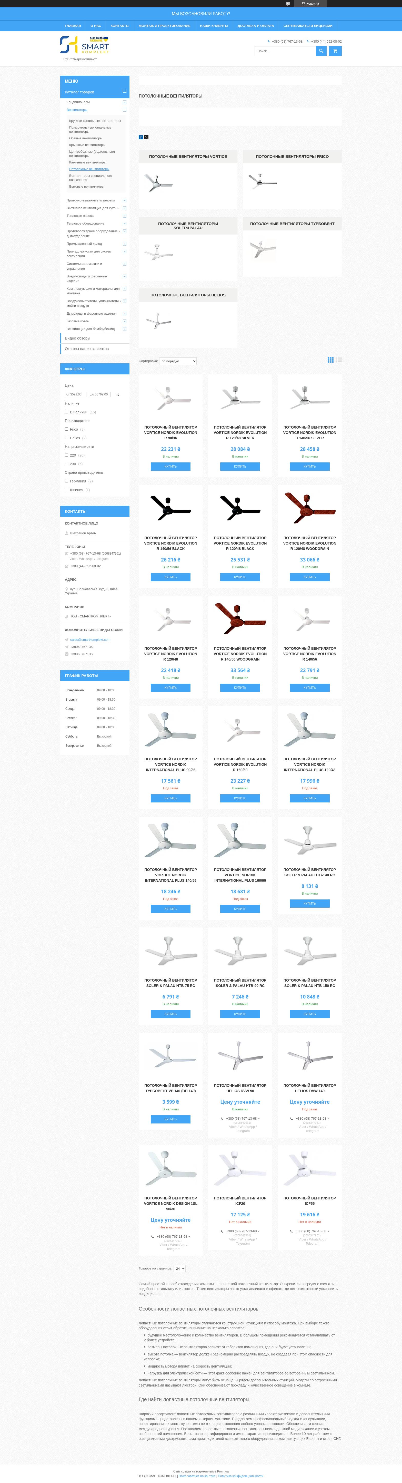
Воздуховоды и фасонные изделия (87, 278)
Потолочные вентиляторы (89, 169)
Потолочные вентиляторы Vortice (188, 156)
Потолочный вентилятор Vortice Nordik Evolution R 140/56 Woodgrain (240, 653)
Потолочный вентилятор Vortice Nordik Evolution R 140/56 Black (170, 543)
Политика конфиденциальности (240, 1476)
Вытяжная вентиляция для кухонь (93, 208)
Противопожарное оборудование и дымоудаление (93, 233)
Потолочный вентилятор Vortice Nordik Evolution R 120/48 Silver (240, 432)
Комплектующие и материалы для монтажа (93, 291)
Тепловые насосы (80, 216)
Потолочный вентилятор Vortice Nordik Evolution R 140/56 (309, 653)
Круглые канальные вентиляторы (95, 121)
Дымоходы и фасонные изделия (91, 313)
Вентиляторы (77, 110)
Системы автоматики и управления (84, 266)
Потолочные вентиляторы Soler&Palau (188, 225)
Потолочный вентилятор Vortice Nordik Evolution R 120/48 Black (240, 543)
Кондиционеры (78, 102)
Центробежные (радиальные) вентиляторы (92, 154)
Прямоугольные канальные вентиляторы (90, 129)
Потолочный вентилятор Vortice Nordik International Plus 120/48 (310, 764)
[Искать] (321, 51)
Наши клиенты (214, 26)
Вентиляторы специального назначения (90, 178)
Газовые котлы (78, 321)
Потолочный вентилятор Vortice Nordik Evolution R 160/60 (240, 764)
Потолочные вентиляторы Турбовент (292, 223)
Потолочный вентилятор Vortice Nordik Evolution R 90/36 (170, 432)
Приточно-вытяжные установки (91, 200)
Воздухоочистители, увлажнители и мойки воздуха (94, 303)
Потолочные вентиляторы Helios (188, 295)
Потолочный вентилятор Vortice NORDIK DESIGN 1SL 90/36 (170, 1203)
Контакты (120, 26)
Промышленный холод (84, 244)
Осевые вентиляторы (86, 138)
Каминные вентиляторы (87, 162)
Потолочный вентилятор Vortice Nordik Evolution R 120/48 (170, 653)
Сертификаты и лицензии (308, 26)
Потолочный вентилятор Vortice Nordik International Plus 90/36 (171, 764)
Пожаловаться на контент (197, 1476)
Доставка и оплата (256, 26)
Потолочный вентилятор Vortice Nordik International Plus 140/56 (171, 875)
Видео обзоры (77, 338)
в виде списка (339, 361)
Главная (73, 26)
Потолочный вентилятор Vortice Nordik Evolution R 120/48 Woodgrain (309, 543)
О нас (96, 26)
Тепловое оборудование (85, 223)
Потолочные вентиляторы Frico (292, 156)
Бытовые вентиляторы (86, 186)
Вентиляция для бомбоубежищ (91, 329)
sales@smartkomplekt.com (90, 640)
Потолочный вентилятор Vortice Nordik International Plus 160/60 (240, 875)
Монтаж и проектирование (164, 26)
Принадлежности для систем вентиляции (89, 253)
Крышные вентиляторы (87, 145)
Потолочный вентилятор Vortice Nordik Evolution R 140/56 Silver (309, 432)
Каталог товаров (79, 92)
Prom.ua (223, 1471)
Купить (171, 466)
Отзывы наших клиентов (87, 348)
